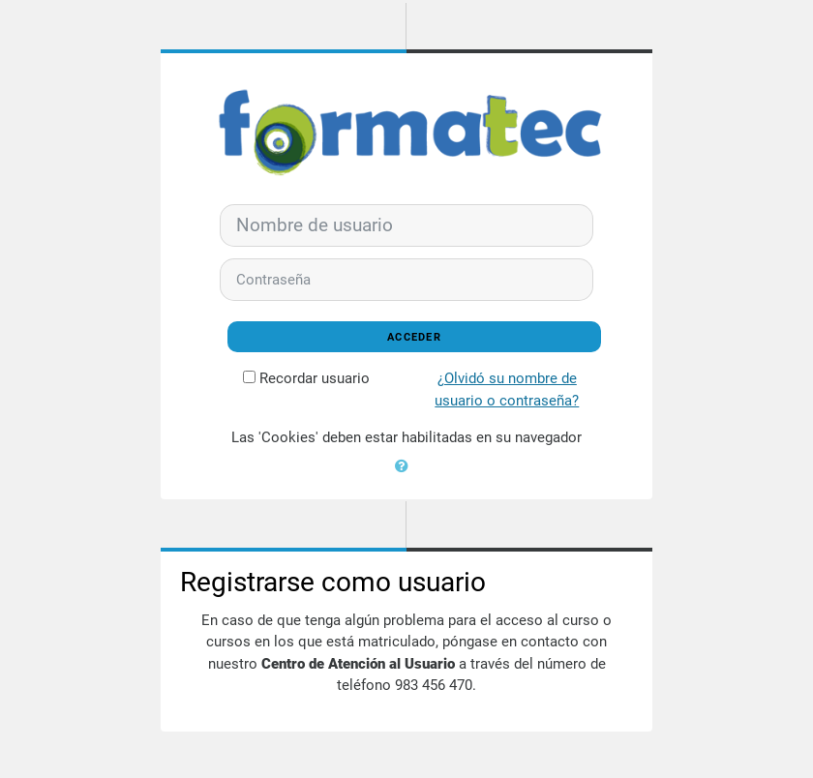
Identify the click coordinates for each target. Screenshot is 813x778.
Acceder (414, 337)
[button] (406, 464)
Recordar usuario (314, 378)
